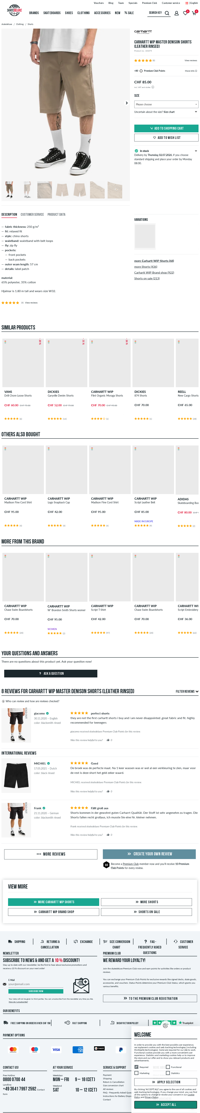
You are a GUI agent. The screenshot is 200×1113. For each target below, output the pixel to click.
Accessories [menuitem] (102, 13)
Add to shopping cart (166, 128)
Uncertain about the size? (165, 111)
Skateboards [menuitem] (52, 13)
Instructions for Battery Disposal (118, 1096)
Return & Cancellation (113, 1082)
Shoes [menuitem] (69, 13)
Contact (107, 1099)
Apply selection (165, 1082)
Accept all (165, 1105)
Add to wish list (166, 138)
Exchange (83, 942)
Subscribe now (36, 991)
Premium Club (131, 863)
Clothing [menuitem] (83, 13)
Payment (107, 1075)
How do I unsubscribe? (18, 1002)
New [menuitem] (117, 13)
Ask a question (51, 674)
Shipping (16, 942)
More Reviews (51, 854)
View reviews (191, 60)
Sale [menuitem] (129, 13)
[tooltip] (196, 71)
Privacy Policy (151, 1097)
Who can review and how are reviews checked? (30, 701)
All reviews (108, 1089)
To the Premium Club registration (150, 998)
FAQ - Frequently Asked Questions (149, 947)
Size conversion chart (113, 1085)
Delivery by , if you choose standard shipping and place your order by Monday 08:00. (166, 157)
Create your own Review (149, 854)
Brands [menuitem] (34, 13)
